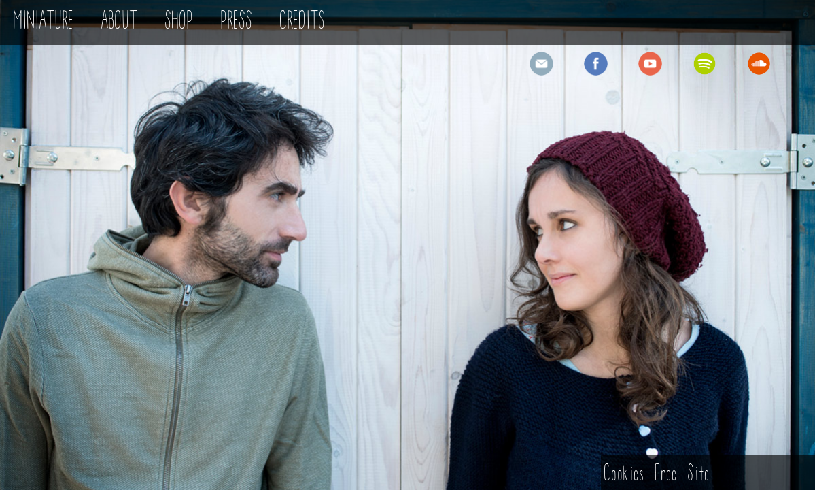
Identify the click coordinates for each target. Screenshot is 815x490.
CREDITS (303, 22)
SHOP (179, 22)
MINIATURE (44, 22)
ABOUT (119, 22)
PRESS (237, 22)
